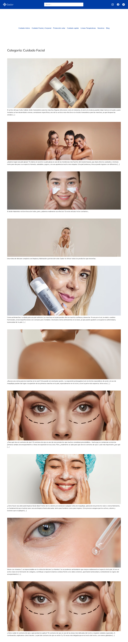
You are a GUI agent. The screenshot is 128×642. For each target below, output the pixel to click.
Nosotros (100, 28)
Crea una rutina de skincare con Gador (27, 215)
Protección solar (59, 28)
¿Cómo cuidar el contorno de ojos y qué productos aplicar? (38, 578)
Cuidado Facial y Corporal (41, 28)
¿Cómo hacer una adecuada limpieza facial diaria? (33, 451)
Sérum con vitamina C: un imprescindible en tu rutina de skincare (41, 514)
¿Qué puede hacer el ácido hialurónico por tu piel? (33, 168)
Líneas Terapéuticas (88, 28)
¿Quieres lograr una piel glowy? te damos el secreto (34, 118)
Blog (107, 28)
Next (118, 640)
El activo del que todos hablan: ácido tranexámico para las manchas (43, 55)
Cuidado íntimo (24, 28)
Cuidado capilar (73, 28)
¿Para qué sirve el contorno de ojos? (26, 387)
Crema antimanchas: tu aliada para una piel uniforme (35, 262)
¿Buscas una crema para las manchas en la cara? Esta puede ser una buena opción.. (51, 326)
